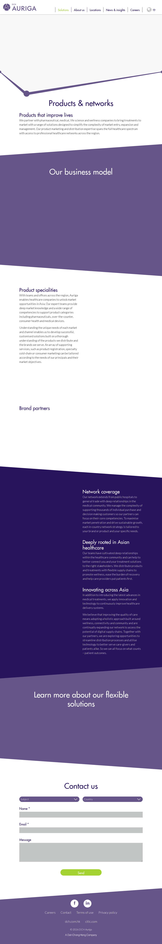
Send (81, 872)
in (88, 903)
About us (79, 9)
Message (25, 839)
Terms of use (84, 912)
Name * (24, 808)
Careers (135, 9)
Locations (95, 9)
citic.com (91, 921)
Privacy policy (108, 912)
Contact (66, 912)
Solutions (63, 9)
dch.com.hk (72, 921)
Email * (24, 824)
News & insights (115, 9)
